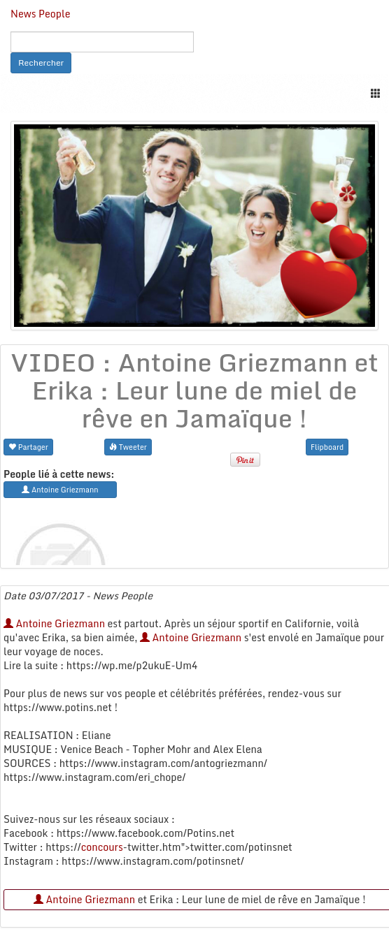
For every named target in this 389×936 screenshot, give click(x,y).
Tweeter (128, 447)
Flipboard (327, 447)
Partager (28, 447)
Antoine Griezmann (54, 623)
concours (102, 847)
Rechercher (41, 62)
